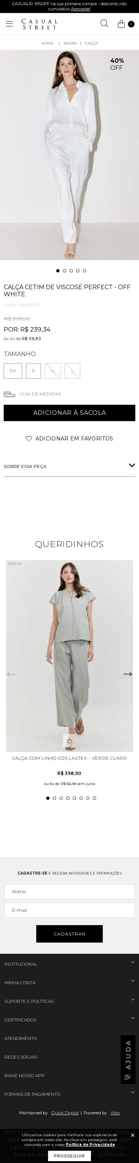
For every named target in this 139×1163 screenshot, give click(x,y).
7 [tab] (87, 798)
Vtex (115, 1112)
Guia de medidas (40, 394)
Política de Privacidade (90, 1144)
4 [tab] (77, 270)
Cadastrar (70, 934)
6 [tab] (81, 798)
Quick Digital (65, 1112)
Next (128, 674)
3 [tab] (71, 270)
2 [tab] (64, 270)
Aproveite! (81, 9)
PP (13, 371)
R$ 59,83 (31, 338)
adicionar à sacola (69, 412)
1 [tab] (58, 270)
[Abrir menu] (9, 24)
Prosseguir (69, 1156)
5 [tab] (84, 270)
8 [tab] (94, 798)
